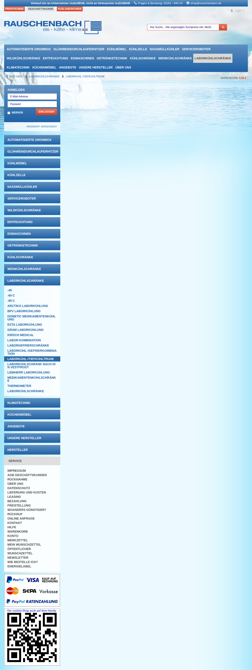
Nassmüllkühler (164, 49)
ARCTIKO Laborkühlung (27, 306)
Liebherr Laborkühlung (28, 372)
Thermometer (19, 386)
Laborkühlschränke (213, 58)
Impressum (16, 470)
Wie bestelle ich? (22, 562)
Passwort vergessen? (42, 126)
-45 (9, 290)
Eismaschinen (82, 58)
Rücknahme (17, 479)
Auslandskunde (70, 8)
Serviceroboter (196, 49)
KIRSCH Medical (20, 335)
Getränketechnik (112, 58)
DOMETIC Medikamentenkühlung (31, 318)
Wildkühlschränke (23, 58)
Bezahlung (17, 501)
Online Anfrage (21, 518)
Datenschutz (18, 488)
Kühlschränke (143, 58)
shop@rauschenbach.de (205, 3)
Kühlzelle (138, 49)
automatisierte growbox (29, 49)
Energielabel (19, 566)
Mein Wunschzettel (24, 544)
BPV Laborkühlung (23, 311)
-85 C (11, 300)
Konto (12, 536)
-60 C (11, 295)
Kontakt (14, 523)
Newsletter (17, 557)
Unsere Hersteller (96, 67)
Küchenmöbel (44, 67)
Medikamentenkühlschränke (31, 379)
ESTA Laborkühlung (24, 324)
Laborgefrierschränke (28, 345)
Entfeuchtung (55, 58)
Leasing (14, 496)
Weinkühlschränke (175, 58)
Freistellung (19, 505)
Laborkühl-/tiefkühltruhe (85, 76)
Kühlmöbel (116, 49)
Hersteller (17, 450)
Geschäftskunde (41, 8)
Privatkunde (14, 8)
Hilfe (11, 527)
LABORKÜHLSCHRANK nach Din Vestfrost (31, 365)
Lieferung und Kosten (26, 492)
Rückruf (14, 514)
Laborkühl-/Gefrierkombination (32, 352)
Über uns (123, 67)
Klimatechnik (18, 67)
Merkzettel (17, 540)
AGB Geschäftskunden (27, 475)
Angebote (67, 67)
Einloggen (46, 111)
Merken (17, 112)
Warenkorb (17, 531)
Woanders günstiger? (26, 510)
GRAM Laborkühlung (25, 330)
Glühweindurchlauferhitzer (78, 49)
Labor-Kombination (24, 340)
